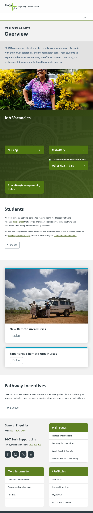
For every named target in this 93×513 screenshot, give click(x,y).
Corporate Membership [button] (19, 447)
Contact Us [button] (57, 439)
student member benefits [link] (65, 195)
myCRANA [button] (57, 455)
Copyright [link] (53, 499)
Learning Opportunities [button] (63, 403)
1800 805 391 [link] (35, 405)
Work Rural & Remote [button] (62, 411)
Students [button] (12, 205)
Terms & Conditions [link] (13, 499)
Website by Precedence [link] (15, 507)
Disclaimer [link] (42, 499)
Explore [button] (16, 296)
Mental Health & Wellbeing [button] (65, 418)
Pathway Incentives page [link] (19, 195)
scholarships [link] (18, 182)
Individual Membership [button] (19, 439)
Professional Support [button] (62, 396)
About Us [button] (12, 455)
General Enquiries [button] (60, 447)
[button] (77, 16)
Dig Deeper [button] (13, 368)
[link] (21, 7)
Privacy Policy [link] (30, 499)
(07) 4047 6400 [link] (18, 391)
